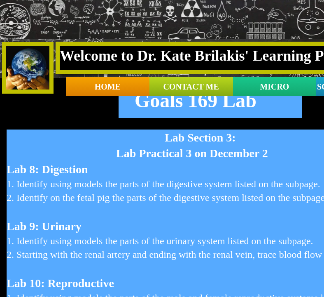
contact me (191, 86)
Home (108, 86)
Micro (274, 86)
